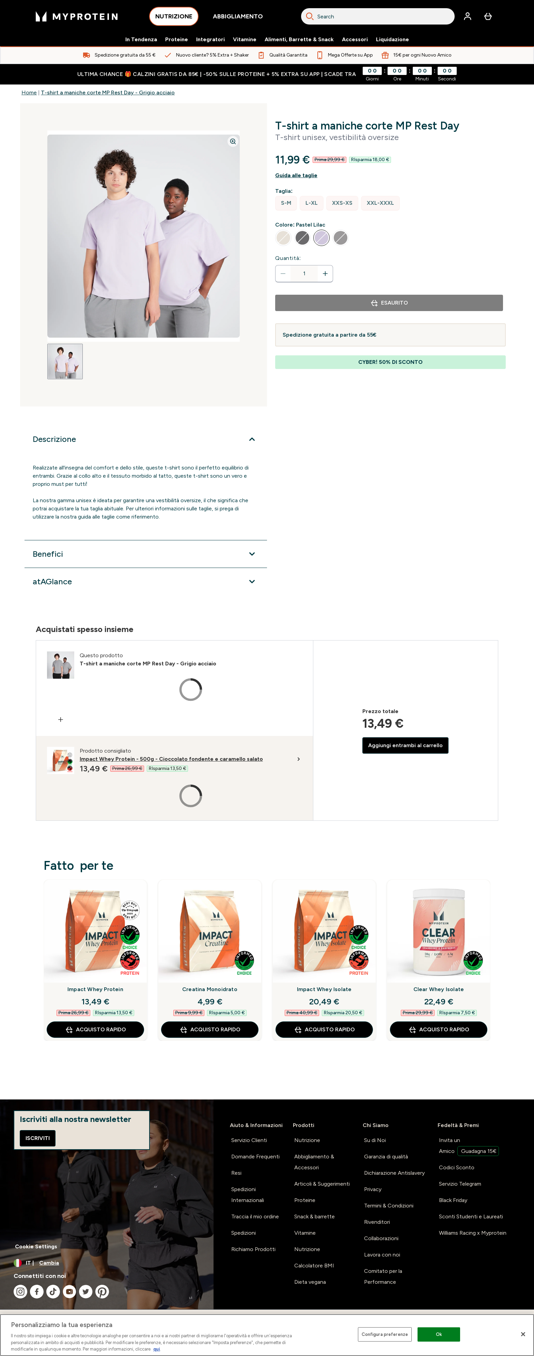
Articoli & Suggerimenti (322, 1184)
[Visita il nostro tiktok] (53, 1291)
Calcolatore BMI (314, 1265)
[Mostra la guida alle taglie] (390, 175)
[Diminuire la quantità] (283, 273)
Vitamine (244, 39)
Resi (236, 1173)
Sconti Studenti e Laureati (471, 1216)
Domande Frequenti (255, 1156)
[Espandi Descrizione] (146, 439)
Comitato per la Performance (383, 1276)
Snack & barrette (314, 1216)
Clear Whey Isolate (438, 989)
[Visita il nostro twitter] (86, 1291)
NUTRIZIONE (173, 18)
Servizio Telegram (460, 1184)
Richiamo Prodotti (253, 1249)
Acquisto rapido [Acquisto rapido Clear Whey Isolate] (438, 1030)
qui (156, 1349)
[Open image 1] (65, 361)
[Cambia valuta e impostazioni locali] (107, 1263)
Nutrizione (307, 1140)
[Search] (310, 16)
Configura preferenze (385, 1334)
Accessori (355, 39)
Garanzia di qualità (386, 1156)
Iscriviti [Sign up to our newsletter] (38, 1138)
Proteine (176, 39)
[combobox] (378, 16)
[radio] (286, 203)
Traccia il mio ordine (255, 1216)
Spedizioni (243, 1233)
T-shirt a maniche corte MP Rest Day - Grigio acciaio (108, 92)
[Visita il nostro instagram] (20, 1291)
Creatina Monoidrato (209, 989)
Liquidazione (392, 39)
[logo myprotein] (76, 16)
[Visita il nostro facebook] (37, 1291)
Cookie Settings (36, 1246)
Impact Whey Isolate (324, 989)
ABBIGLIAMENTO (238, 18)
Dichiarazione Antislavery (394, 1173)
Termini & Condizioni (388, 1205)
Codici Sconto (456, 1167)
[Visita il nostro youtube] (69, 1291)
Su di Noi (375, 1140)
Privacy (372, 1189)
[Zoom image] (232, 141)
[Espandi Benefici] (146, 554)
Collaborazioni (381, 1238)
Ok (439, 1334)
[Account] (467, 16)
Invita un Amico (469, 1146)
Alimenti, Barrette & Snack (299, 39)
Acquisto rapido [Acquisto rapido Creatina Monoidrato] (209, 1030)
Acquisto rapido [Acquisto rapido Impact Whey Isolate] (324, 1030)
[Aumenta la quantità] (325, 273)
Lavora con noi (382, 1254)
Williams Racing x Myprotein (472, 1233)
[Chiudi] (523, 1334)
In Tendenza (141, 39)
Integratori (210, 39)
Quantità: (288, 258)
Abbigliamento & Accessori (314, 1162)
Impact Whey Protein (95, 989)
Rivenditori (377, 1222)
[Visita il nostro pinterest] (102, 1291)
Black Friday (453, 1200)
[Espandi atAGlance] (146, 581)
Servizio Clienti (249, 1140)
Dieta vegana (310, 1282)
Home (29, 92)
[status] (304, 273)
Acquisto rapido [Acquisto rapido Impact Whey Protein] (95, 1030)
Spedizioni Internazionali (247, 1194)
